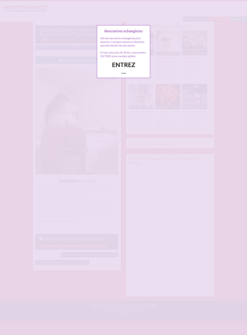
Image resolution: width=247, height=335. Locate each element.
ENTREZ (123, 64)
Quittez (123, 73)
